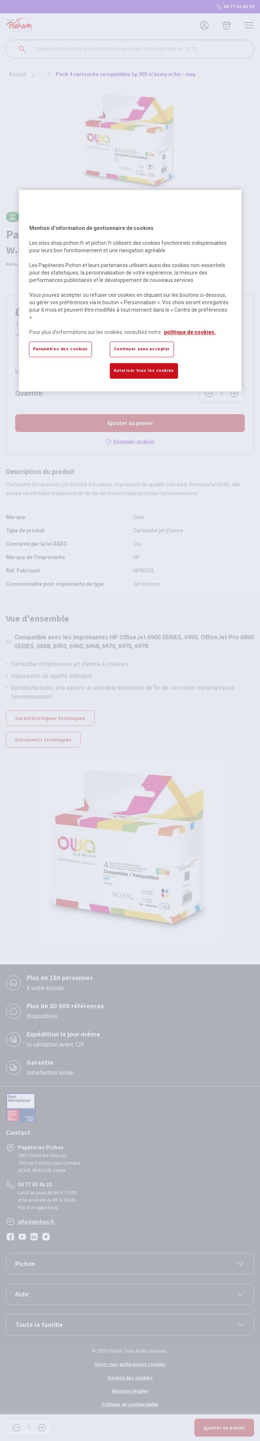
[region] (130, 290)
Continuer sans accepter (142, 349)
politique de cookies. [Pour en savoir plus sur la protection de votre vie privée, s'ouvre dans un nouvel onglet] (190, 332)
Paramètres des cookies (60, 349)
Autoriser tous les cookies (144, 370)
